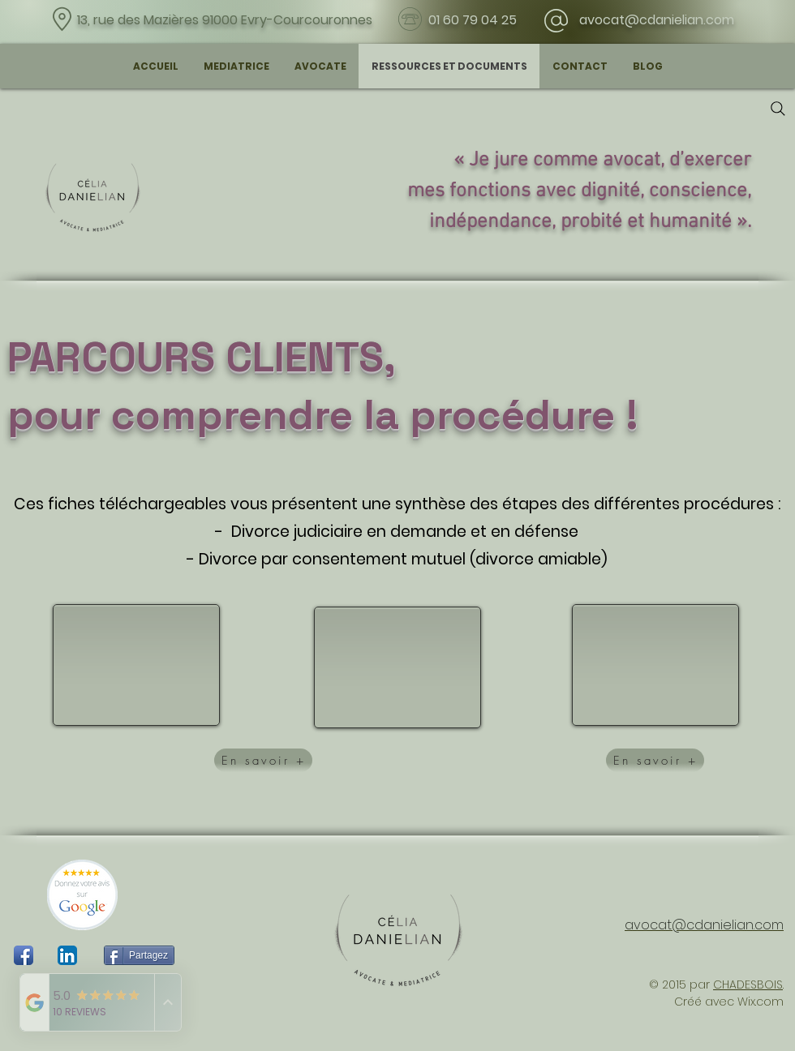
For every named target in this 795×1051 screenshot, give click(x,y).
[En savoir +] (263, 760)
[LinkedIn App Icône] (67, 955)
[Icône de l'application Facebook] (23, 955)
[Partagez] (139, 955)
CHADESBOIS (748, 984)
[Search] (778, 109)
